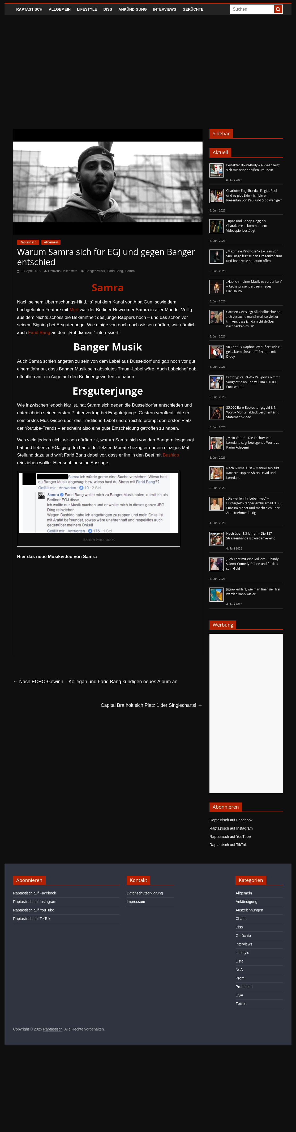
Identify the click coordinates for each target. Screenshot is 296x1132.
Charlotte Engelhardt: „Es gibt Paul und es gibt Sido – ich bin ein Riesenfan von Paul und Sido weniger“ (254, 195)
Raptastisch (29, 9)
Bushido (171, 455)
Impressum (136, 901)
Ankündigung (132, 9)
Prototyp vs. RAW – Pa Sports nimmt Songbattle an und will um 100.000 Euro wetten (253, 382)
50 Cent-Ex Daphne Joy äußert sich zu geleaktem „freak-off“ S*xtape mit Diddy (253, 352)
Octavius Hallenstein (62, 271)
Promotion (243, 987)
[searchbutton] (278, 9)
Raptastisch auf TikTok (228, 845)
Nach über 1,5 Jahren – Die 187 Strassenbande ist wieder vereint (250, 535)
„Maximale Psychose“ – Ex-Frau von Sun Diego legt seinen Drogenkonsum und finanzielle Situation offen (254, 256)
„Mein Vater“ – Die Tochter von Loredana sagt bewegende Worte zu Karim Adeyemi (253, 443)
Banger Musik (95, 271)
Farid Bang (115, 271)
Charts (240, 918)
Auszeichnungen (249, 910)
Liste (239, 961)
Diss (108, 9)
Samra (130, 271)
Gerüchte (193, 9)
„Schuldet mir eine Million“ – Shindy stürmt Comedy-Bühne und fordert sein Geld (252, 564)
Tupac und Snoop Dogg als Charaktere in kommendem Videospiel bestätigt (246, 226)
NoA (239, 970)
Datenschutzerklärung (145, 893)
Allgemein (60, 9)
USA (239, 995)
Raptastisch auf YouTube (230, 836)
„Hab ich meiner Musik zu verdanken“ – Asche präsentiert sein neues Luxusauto (254, 286)
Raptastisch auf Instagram (231, 828)
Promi (240, 978)
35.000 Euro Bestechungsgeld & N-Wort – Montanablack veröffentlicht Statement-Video (252, 412)
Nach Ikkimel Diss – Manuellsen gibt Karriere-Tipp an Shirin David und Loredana (252, 473)
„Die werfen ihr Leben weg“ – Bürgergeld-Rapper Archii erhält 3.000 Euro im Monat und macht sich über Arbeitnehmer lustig (254, 505)
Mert (74, 309)
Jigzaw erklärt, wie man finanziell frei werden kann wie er (253, 591)
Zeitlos (240, 1004)
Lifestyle (87, 9)
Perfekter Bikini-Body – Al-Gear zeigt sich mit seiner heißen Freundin (253, 167)
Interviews (164, 9)
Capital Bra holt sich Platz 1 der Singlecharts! (151, 705)
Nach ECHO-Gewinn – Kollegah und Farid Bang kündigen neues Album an (95, 681)
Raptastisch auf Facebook (230, 820)
